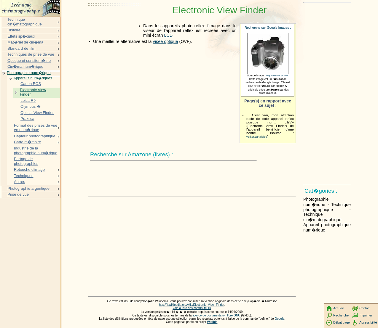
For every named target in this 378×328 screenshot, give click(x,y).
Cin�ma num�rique (25, 66)
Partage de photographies (26, 161)
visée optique (165, 41)
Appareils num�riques (32, 78)
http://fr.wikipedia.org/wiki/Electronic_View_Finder (191, 304)
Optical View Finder (37, 112)
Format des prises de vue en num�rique (35, 127)
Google (280, 318)
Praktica (27, 118)
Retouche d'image (29, 169)
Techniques (24, 175)
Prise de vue (18, 194)
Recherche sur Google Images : (268, 27)
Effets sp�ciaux (21, 36)
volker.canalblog (256, 136)
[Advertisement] (115, 19)
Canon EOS (30, 83)
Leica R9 (28, 100)
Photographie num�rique (29, 72)
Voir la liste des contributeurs (192, 308)
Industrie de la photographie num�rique (35, 150)
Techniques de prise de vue (30, 54)
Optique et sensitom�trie (29, 60)
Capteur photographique (34, 136)
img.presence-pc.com (277, 75)
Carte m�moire (27, 142)
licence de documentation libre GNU (216, 315)
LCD (168, 35)
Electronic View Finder (33, 92)
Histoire (13, 30)
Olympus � (30, 106)
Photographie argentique (28, 188)
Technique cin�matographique (24, 21)
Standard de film (21, 48)
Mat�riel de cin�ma (25, 42)
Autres (19, 181)
